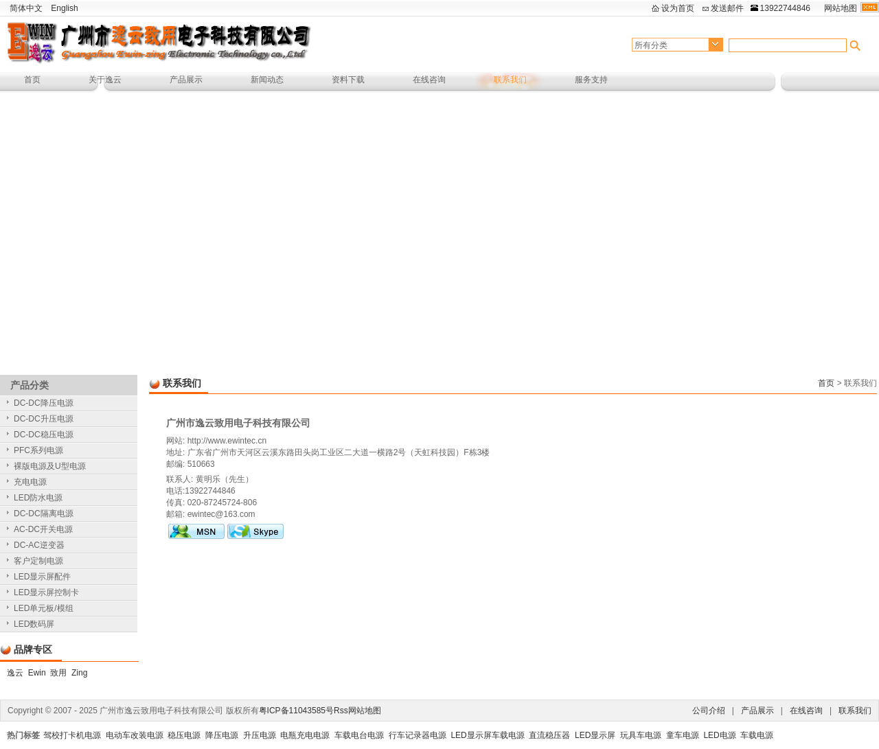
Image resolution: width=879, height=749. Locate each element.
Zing (79, 673)
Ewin (37, 673)
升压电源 (259, 735)
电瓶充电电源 (305, 735)
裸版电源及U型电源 (50, 466)
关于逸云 (105, 79)
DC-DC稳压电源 (43, 434)
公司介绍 (708, 710)
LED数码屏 (34, 624)
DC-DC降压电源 (43, 403)
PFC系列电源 (38, 450)
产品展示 (186, 79)
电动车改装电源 (134, 735)
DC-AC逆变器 (39, 545)
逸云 (15, 673)
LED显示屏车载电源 (487, 735)
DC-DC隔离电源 (43, 513)
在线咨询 (429, 79)
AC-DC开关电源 (43, 529)
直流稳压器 (549, 735)
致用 (58, 673)
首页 (32, 79)
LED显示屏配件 (42, 576)
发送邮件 (727, 8)
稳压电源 (184, 735)
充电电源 (30, 482)
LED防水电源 (38, 498)
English (64, 8)
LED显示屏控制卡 (46, 592)
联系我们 (510, 79)
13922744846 (785, 8)
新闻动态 (267, 79)
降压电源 (221, 735)
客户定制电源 (38, 561)
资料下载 (348, 79)
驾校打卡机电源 (72, 735)
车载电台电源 (359, 735)
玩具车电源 (640, 735)
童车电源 (682, 735)
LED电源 (719, 735)
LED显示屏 (595, 735)
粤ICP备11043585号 (296, 710)
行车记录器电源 (417, 735)
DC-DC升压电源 (43, 419)
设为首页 (677, 8)
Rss (341, 710)
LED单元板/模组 (43, 608)
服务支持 (591, 79)
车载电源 (756, 735)
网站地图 (840, 8)
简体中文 (26, 8)
